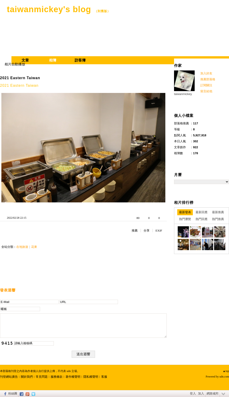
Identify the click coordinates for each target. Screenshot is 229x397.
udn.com (224, 376)
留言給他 (206, 91)
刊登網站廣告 (9, 376)
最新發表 (185, 212)
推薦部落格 (207, 79)
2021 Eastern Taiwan (20, 78)
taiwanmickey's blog (49, 9)
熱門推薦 (218, 219)
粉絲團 (12, 393)
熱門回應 (201, 219)
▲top (226, 371)
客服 (104, 376)
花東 (34, 247)
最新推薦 (218, 212)
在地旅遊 (22, 247)
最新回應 (201, 212)
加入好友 (206, 73)
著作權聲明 (72, 376)
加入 (201, 393)
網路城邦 (212, 393)
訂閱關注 (206, 85)
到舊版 (102, 11)
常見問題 (42, 376)
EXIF (158, 230)
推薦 (135, 230)
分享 (147, 230)
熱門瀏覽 (185, 219)
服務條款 (57, 376)
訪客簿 (80, 60)
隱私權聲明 (90, 376)
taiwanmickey (183, 94)
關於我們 (27, 376)
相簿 (52, 60)
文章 (25, 60)
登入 (193, 393)
